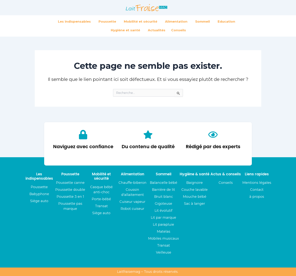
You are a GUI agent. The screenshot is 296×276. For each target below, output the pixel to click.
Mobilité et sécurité (141, 21)
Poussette (108, 21)
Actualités (156, 30)
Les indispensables (75, 21)
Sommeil (203, 21)
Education (227, 21)
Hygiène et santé (126, 30)
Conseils (178, 30)
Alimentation (177, 21)
